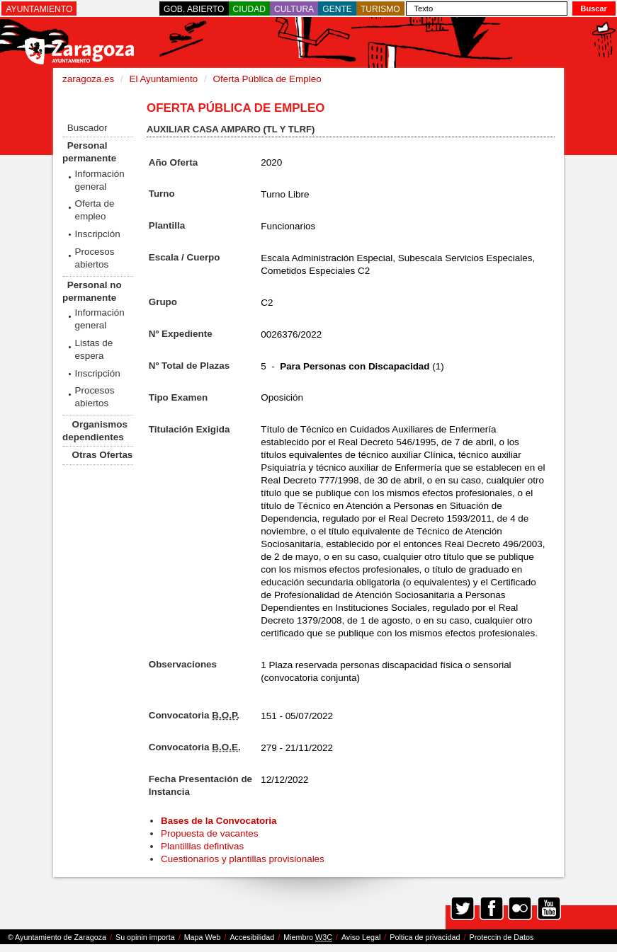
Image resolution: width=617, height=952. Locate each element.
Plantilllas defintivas (202, 846)
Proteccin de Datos (501, 937)
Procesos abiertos (94, 258)
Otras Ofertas (102, 454)
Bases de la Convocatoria (220, 820)
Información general (99, 180)
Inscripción (97, 234)
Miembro (307, 937)
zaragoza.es (88, 79)
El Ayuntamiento (163, 79)
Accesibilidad (252, 937)
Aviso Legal (360, 937)
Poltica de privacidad (425, 937)
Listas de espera (93, 349)
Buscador (87, 127)
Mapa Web (202, 937)
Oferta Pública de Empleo (267, 79)
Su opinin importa (145, 937)
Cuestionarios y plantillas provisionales (242, 859)
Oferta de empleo (94, 210)
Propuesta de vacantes (209, 833)
